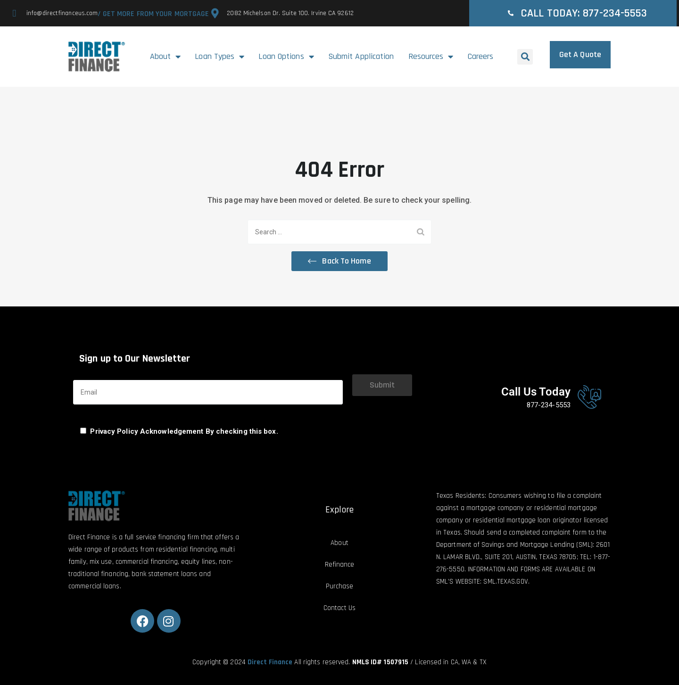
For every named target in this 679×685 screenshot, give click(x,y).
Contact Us (339, 607)
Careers (481, 56)
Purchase (340, 586)
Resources (431, 57)
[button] (525, 57)
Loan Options (286, 57)
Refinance (340, 564)
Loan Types (219, 57)
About (165, 57)
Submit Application (361, 56)
